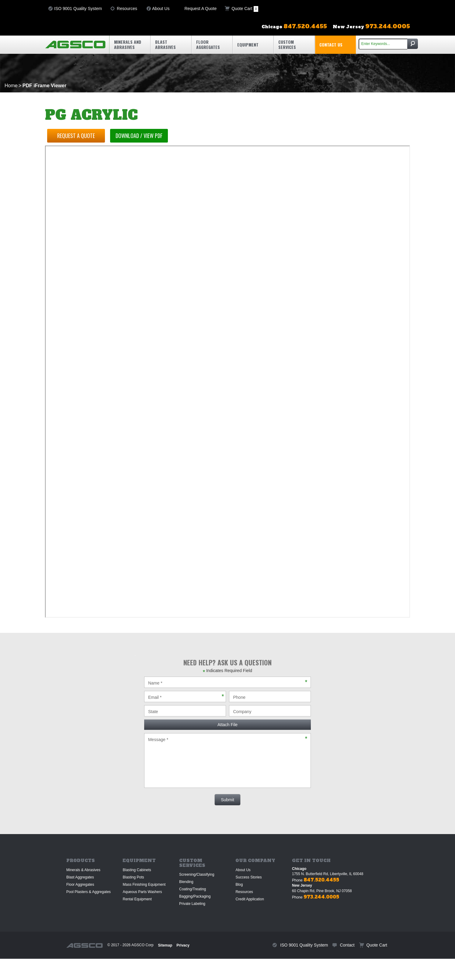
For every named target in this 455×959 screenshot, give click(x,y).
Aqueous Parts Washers (142, 892)
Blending (186, 882)
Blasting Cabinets (137, 870)
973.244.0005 (321, 897)
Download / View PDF (142, 136)
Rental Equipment (137, 899)
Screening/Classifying (196, 874)
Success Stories (248, 877)
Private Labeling (192, 904)
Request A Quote (200, 8)
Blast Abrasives (165, 44)
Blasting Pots (133, 877)
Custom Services (287, 44)
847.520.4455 (321, 880)
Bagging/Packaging (194, 896)
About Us (161, 8)
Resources (127, 8)
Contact (347, 945)
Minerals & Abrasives (83, 870)
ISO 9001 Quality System (78, 8)
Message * (227, 760)
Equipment (248, 44)
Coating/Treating (192, 889)
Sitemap (165, 945)
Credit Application (249, 899)
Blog (239, 884)
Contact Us (330, 44)
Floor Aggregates (208, 44)
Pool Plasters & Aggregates (88, 892)
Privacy (182, 945)
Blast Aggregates (80, 877)
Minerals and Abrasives (127, 44)
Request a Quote (77, 136)
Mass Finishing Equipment (144, 884)
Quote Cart (244, 9)
